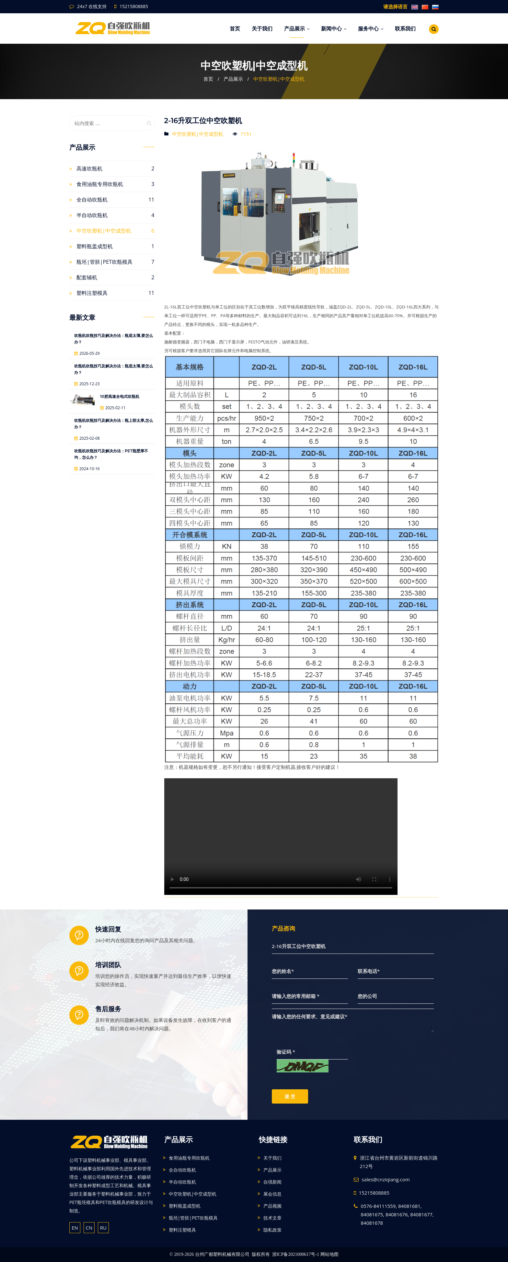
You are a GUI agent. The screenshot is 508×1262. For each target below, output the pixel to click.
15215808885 (134, 6)
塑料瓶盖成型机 (94, 246)
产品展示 (296, 28)
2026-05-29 (87, 353)
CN (89, 1227)
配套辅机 (86, 277)
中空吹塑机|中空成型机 (279, 78)
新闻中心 (333, 28)
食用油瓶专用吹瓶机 (99, 184)
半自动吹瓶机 (92, 215)
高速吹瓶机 (89, 168)
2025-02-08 (87, 438)
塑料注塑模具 (92, 292)
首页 (235, 28)
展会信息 (272, 1194)
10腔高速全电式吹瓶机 (119, 396)
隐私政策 (272, 1230)
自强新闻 (272, 1182)
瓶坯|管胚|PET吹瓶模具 (104, 261)
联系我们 (405, 28)
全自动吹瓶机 (92, 199)
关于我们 (262, 28)
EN (75, 1227)
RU (103, 1227)
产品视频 (272, 1206)
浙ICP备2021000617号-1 (295, 1254)
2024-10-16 (87, 468)
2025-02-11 (113, 408)
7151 (246, 134)
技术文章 (272, 1218)
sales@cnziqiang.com (386, 1179)
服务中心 (370, 28)
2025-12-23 (87, 384)
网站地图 (329, 1254)
